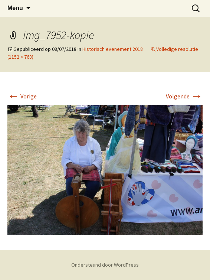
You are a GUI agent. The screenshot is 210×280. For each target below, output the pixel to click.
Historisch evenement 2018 (112, 49)
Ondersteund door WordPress (105, 264)
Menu (15, 8)
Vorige (22, 96)
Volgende (184, 96)
